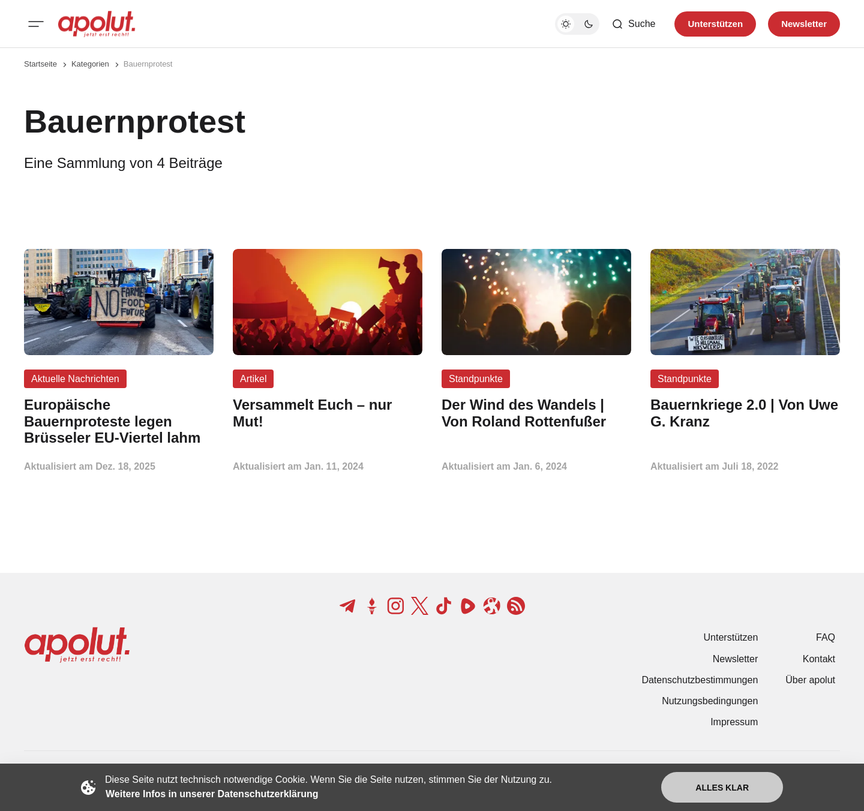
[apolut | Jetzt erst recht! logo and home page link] (97, 24)
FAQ (825, 637)
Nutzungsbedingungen (710, 701)
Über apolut (810, 680)
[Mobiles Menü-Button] (36, 24)
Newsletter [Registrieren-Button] (804, 24)
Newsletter (735, 659)
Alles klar (722, 787)
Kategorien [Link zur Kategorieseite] (90, 63)
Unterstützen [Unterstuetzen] (715, 24)
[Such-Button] (633, 24)
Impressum (734, 722)
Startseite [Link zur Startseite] (40, 63)
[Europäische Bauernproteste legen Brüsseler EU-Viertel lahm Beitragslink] (119, 421)
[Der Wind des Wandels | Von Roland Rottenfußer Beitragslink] (536, 413)
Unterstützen (731, 637)
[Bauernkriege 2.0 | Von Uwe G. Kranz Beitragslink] (745, 413)
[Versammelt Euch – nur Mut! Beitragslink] (327, 413)
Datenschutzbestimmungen (699, 680)
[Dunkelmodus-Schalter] (577, 24)
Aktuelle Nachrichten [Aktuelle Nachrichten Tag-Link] (75, 379)
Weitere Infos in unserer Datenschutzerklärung (212, 794)
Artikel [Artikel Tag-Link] (253, 379)
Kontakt (819, 659)
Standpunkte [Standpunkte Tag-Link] (476, 379)
